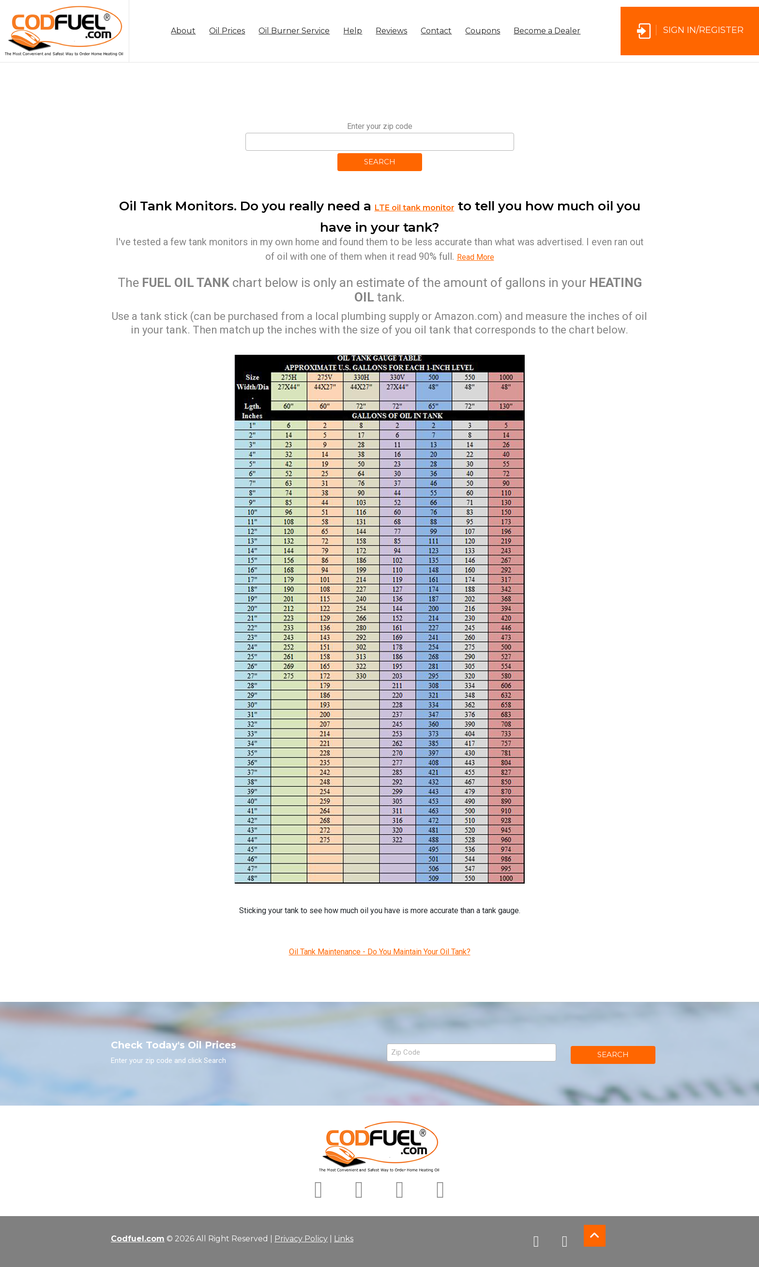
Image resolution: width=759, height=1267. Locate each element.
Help (352, 30)
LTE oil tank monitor (415, 207)
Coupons (482, 30)
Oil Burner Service (294, 30)
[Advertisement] (379, 95)
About (183, 30)
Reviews (391, 30)
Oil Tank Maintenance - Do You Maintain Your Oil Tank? (380, 951)
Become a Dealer (547, 30)
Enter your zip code (379, 126)
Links (343, 1238)
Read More (475, 257)
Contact (436, 30)
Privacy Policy (301, 1238)
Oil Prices (227, 30)
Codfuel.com (138, 1238)
